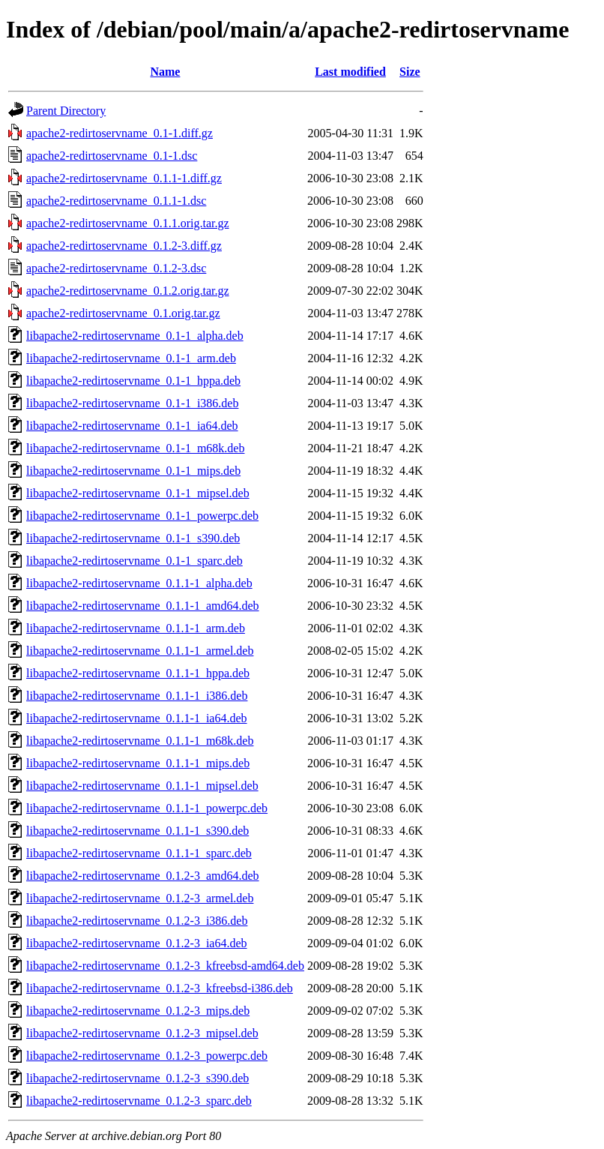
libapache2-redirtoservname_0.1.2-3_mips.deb (138, 1010)
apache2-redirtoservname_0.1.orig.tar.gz (123, 313)
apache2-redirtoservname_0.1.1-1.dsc (116, 200)
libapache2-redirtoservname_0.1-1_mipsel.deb (138, 493)
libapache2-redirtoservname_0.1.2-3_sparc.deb (139, 1100)
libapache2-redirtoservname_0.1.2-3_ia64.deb (136, 943)
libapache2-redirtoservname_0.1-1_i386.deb (132, 403)
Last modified (350, 71)
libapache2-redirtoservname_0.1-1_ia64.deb (132, 425)
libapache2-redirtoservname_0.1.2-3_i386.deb (136, 920)
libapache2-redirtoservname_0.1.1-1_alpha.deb (139, 583)
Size (409, 71)
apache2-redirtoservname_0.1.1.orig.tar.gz (127, 223)
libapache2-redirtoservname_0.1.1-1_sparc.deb (139, 853)
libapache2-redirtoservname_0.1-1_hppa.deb (133, 380)
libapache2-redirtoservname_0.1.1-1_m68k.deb (139, 740)
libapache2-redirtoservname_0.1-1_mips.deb (133, 470)
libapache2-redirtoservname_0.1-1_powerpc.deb (142, 515)
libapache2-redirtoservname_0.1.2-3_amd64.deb (142, 875)
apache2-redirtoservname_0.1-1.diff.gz (119, 133)
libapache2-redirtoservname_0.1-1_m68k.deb (135, 448)
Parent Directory (66, 110)
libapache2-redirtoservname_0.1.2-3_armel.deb (139, 898)
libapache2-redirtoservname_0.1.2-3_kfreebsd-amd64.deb (165, 965)
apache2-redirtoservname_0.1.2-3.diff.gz (124, 245)
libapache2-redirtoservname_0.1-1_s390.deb (133, 538)
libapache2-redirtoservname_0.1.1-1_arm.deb (135, 628)
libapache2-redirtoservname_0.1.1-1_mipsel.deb (142, 785)
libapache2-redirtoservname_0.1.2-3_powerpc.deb (147, 1055)
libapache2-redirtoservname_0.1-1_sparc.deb (134, 560)
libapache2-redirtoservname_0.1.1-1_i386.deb (136, 695)
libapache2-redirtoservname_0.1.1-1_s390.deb (137, 830)
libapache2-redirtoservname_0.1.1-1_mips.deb (138, 763)
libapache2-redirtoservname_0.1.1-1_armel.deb (139, 650)
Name (165, 71)
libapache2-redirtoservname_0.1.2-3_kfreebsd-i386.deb (159, 988)
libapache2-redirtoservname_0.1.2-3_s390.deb (137, 1078)
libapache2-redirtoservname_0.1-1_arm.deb (131, 358)
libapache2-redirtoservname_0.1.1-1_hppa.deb (138, 673)
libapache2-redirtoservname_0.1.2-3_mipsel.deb (142, 1033)
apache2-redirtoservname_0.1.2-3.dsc (116, 268)
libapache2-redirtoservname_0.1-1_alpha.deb (135, 335)
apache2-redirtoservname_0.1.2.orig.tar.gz (127, 290)
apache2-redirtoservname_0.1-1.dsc (111, 155)
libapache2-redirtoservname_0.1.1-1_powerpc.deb (147, 808)
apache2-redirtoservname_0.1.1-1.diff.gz (124, 178)
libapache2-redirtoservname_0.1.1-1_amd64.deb (142, 605)
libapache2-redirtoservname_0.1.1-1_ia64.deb (136, 718)
